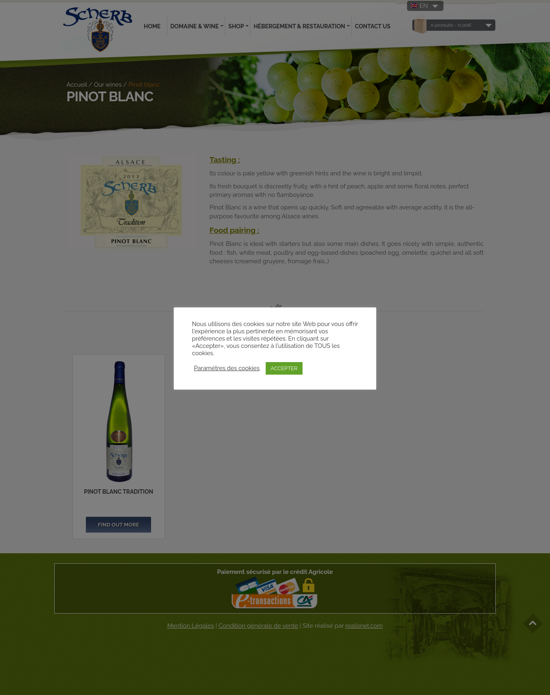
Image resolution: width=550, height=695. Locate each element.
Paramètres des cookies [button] (227, 368)
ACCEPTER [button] (284, 368)
